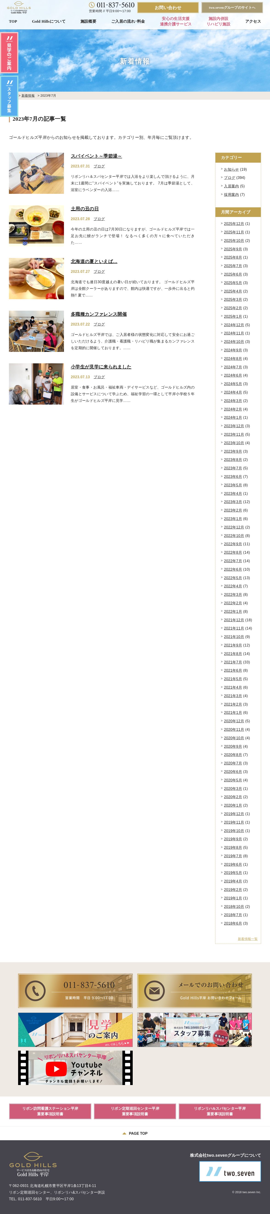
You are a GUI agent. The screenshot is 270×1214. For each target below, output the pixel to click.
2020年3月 (233, 789)
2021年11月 (234, 628)
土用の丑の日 (85, 208)
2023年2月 (233, 510)
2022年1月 (233, 612)
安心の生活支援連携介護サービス (176, 21)
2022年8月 (233, 552)
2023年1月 (233, 519)
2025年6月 (233, 274)
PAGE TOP (134, 1133)
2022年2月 (233, 603)
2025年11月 (234, 232)
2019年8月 (233, 848)
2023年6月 (233, 477)
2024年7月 (233, 367)
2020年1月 (233, 805)
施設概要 (88, 21)
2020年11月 (234, 730)
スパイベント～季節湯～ (96, 156)
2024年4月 (233, 392)
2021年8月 (233, 654)
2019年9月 (233, 839)
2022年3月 (233, 595)
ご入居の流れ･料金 (128, 21)
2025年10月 (234, 241)
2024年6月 (233, 375)
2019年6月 (233, 864)
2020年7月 (233, 763)
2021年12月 (234, 620)
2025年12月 (234, 224)
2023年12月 (234, 426)
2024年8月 (233, 359)
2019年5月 (233, 873)
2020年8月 (233, 755)
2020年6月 (233, 772)
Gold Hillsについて (49, 21)
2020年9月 (233, 746)
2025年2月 (233, 308)
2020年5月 (233, 780)
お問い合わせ (168, 7)
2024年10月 (234, 342)
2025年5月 (233, 283)
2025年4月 (233, 291)
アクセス (253, 21)
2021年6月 (233, 670)
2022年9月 (233, 544)
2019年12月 (234, 814)
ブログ (99, 166)
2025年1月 (233, 316)
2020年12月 (234, 721)
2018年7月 (233, 915)
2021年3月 (233, 696)
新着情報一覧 (248, 939)
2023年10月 (234, 443)
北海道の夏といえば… (94, 261)
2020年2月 (233, 797)
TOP (13, 21)
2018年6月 (233, 923)
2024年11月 (234, 333)
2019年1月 (233, 898)
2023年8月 (233, 460)
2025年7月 (233, 266)
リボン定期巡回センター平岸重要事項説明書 (135, 1111)
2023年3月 (233, 502)
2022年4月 (233, 586)
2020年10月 (234, 738)
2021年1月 (233, 713)
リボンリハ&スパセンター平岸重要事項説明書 (220, 1111)
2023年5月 (233, 485)
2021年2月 (233, 704)
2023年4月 (233, 494)
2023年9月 (233, 451)
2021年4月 (233, 687)
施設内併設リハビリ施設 (218, 21)
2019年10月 (234, 831)
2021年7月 (233, 662)
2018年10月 (234, 907)
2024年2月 (233, 409)
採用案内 (231, 195)
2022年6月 (233, 569)
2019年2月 (233, 890)
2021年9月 (233, 645)
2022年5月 (233, 578)
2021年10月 (234, 637)
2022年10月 (234, 536)
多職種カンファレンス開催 (99, 314)
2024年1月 (233, 417)
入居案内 (231, 186)
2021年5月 (233, 679)
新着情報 (28, 95)
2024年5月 (233, 384)
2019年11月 (234, 822)
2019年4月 (233, 881)
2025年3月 (233, 299)
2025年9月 (233, 249)
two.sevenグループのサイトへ (232, 7)
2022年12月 (234, 527)
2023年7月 (233, 468)
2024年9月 (233, 350)
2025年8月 (233, 257)
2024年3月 (233, 401)
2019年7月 (233, 856)
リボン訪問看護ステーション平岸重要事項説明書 (50, 1111)
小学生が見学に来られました (101, 366)
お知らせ (231, 169)
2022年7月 (233, 561)
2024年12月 (234, 325)
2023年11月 (234, 434)
